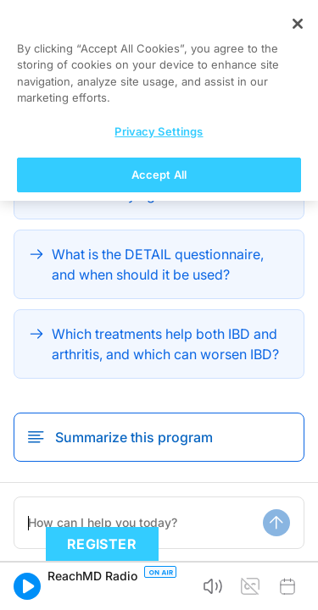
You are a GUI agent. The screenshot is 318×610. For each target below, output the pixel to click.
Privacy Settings (158, 551)
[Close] (297, 444)
